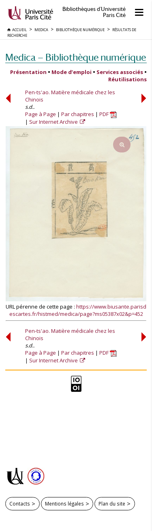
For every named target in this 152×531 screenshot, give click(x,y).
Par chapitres (77, 114)
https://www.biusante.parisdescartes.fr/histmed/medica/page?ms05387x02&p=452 (78, 310)
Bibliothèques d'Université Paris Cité (94, 12)
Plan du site (111, 503)
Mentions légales (64, 503)
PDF (108, 114)
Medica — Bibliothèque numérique (75, 57)
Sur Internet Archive (54, 121)
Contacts (19, 503)
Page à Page (40, 114)
